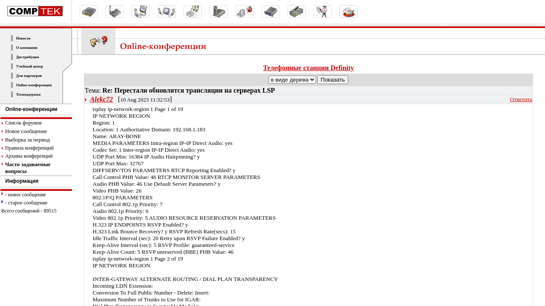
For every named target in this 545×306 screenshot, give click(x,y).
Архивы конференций (29, 156)
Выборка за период (27, 139)
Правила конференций (29, 148)
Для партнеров (29, 76)
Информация (19, 181)
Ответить (521, 99)
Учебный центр (29, 66)
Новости (23, 38)
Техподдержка (28, 94)
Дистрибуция (27, 57)
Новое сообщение (26, 131)
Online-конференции (34, 85)
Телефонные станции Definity (308, 67)
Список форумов (23, 123)
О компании (26, 47)
